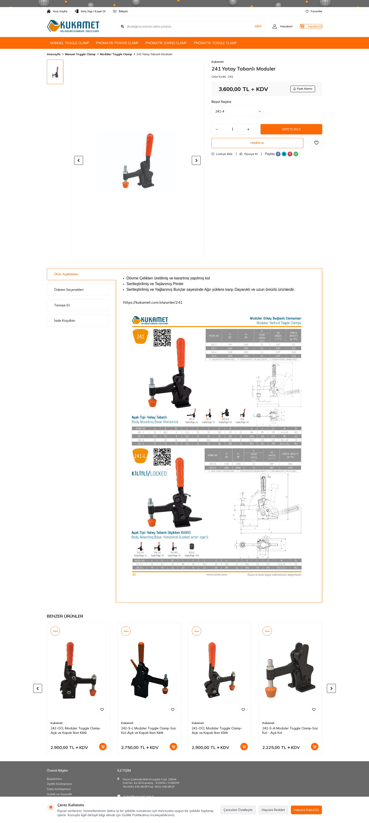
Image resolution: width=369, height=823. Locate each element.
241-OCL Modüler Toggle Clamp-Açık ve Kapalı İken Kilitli (217, 730)
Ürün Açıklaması (66, 274)
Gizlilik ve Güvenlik (59, 794)
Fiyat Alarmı (301, 89)
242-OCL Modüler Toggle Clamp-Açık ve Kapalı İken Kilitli (76, 730)
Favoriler (314, 11)
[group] (137, 160)
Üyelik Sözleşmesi (59, 784)
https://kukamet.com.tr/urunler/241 (153, 302)
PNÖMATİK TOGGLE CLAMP (215, 43)
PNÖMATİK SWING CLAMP (166, 43)
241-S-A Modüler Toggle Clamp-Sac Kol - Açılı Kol (290, 730)
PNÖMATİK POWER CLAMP (117, 43)
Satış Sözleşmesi (59, 789)
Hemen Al (257, 146)
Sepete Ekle (291, 131)
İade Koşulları (64, 320)
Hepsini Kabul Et (306, 810)
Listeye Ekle (222, 158)
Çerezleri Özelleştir (238, 810)
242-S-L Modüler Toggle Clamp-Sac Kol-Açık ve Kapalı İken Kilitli (148, 730)
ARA (248, 26)
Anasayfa (53, 54)
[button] (78, 160)
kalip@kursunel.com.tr (139, 796)
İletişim (120, 11)
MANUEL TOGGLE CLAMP (69, 43)
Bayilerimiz (54, 779)
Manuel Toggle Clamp (80, 54)
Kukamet (218, 61)
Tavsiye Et (249, 158)
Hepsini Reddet (273, 810)
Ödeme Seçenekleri (69, 289)
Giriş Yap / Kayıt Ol (90, 11)
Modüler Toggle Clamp (116, 54)
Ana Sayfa (57, 11)
